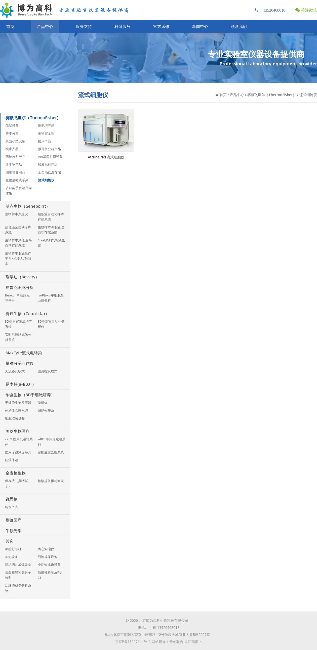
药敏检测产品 (15, 156)
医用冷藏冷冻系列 (18, 452)
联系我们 (239, 26)
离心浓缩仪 (46, 548)
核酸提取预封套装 (51, 480)
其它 (10, 541)
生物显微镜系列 (17, 180)
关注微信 (306, 10)
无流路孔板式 (15, 371)
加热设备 (11, 556)
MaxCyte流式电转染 (24, 353)
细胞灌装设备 (15, 418)
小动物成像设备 (49, 564)
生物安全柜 (46, 133)
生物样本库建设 (16, 213)
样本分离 (12, 133)
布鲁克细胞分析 (20, 287)
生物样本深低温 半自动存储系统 (18, 243)
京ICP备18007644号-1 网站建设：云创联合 (149, 641)
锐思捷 (12, 499)
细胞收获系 (46, 410)
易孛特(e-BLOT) (20, 384)
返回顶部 (193, 641)
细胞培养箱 (46, 125)
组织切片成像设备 (18, 564)
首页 (10, 26)
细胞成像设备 (47, 556)
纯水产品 (12, 148)
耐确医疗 (14, 520)
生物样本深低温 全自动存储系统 (51, 230)
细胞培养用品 (15, 172)
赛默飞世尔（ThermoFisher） (33, 117)
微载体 (43, 402)
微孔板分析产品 (49, 148)
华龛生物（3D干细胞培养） (30, 395)
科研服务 (122, 26)
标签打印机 (13, 548)
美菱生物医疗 (18, 431)
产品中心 (45, 26)
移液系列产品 (48, 164)
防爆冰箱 (11, 459)
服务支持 (84, 26)
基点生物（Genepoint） (28, 206)
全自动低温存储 (49, 172)
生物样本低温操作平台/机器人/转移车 (18, 258)
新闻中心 (200, 26)
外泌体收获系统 (16, 410)
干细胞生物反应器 (18, 402)
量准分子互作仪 (20, 363)
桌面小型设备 (15, 141)
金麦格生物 (16, 473)
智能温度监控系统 (51, 452)
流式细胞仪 (46, 180)
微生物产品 (14, 164)
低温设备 (12, 125)
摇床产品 (44, 141)
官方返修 (161, 26)
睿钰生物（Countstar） (27, 313)
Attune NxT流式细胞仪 (106, 157)
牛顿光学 (14, 530)
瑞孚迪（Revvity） (22, 277)
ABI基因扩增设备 (50, 156)
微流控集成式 (47, 371)
